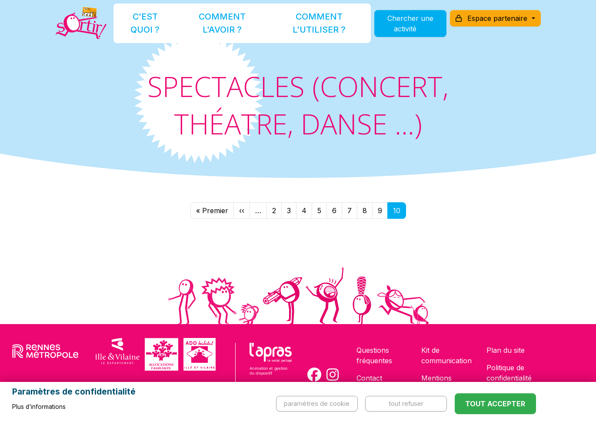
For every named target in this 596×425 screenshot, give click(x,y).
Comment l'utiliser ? (307, 27)
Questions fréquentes (374, 355)
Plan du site (505, 350)
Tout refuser (406, 403)
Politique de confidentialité (509, 372)
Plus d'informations (39, 406)
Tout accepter (495, 403)
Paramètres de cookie (317, 403)
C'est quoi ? (159, 27)
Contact (369, 378)
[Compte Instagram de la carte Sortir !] (332, 374)
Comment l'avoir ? (226, 27)
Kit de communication (446, 355)
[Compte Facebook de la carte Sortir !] (314, 374)
